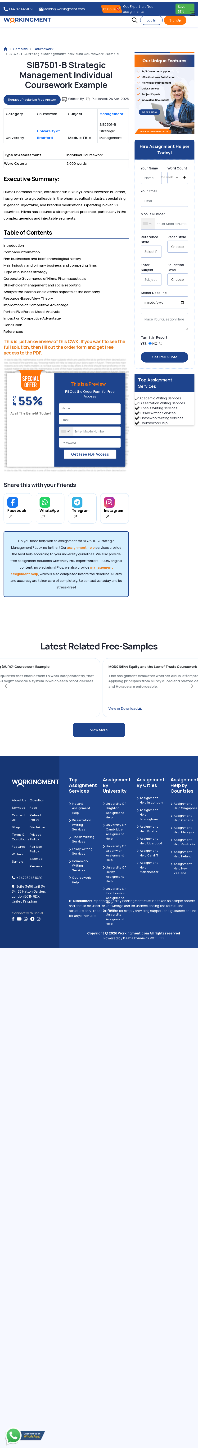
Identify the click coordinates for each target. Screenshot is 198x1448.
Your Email (149, 191)
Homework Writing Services (162, 418)
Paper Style (176, 237)
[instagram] (38, 919)
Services (18, 807)
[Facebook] (13, 919)
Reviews (36, 866)
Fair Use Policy (36, 848)
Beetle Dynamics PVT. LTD (143, 938)
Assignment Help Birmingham (147, 814)
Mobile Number (153, 214)
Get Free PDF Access (90, 454)
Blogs (16, 827)
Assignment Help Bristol (147, 828)
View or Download (86, 708)
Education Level (175, 267)
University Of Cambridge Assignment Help (114, 832)
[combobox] (66, 431)
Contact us (18, 817)
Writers (17, 854)
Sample (17, 861)
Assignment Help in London (150, 800)
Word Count (177, 168)
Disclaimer (37, 827)
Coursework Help (154, 423)
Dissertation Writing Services (162, 403)
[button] (134, 20)
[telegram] (32, 919)
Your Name (149, 168)
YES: (144, 343)
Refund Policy (35, 817)
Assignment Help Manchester (147, 867)
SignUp (175, 20)
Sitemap (36, 858)
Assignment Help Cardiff (147, 852)
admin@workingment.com (62, 9)
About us (19, 800)
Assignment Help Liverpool (149, 840)
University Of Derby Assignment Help (114, 874)
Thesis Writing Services (158, 408)
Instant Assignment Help (79, 808)
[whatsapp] (26, 919)
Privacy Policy (35, 836)
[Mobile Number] (90, 431)
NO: (155, 343)
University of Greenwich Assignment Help (114, 853)
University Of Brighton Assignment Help (114, 810)
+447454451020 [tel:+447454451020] (19, 9)
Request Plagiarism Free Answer (32, 99)
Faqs (33, 807)
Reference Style (149, 239)
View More (99, 730)
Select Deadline (154, 292)
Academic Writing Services (160, 398)
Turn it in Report (154, 337)
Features (19, 846)
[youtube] (19, 919)
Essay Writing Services (158, 413)
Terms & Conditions (20, 836)
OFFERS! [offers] (111, 9)
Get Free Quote (164, 356)
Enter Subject (147, 267)
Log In (151, 20)
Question (37, 800)
